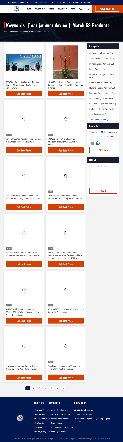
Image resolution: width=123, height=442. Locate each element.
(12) (101, 98)
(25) (100, 83)
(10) (102, 93)
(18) (102, 76)
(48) (101, 53)
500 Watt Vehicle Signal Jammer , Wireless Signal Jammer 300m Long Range (63, 142)
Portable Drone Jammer (60, 419)
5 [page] (51, 388)
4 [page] (45, 388)
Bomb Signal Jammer (59, 432)
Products (40, 8)
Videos (51, 8)
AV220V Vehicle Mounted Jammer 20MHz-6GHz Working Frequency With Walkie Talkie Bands (22, 312)
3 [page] (39, 388)
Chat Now (103, 150)
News (73, 8)
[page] (57, 388)
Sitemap (39, 427)
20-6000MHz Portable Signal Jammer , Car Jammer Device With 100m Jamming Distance (65, 85)
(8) (102, 109)
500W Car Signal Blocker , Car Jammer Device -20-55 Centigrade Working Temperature (22, 85)
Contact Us (40, 423)
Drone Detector (56, 423)
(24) (97, 69)
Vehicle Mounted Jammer (60, 414)
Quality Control (41, 419)
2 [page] (33, 388)
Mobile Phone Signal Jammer (62, 427)
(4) (99, 119)
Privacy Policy (41, 432)
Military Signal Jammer (60, 410)
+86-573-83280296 (81, 2)
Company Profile (42, 410)
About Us (62, 8)
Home (29, 8)
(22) (101, 64)
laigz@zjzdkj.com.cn (61, 2)
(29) (102, 59)
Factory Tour (40, 414)
